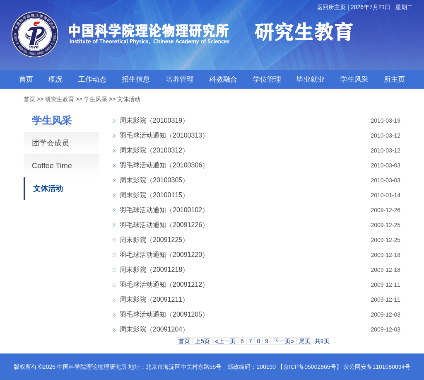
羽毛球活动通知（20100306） (164, 165)
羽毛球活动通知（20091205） (164, 314)
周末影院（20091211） (154, 299)
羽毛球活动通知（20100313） (164, 135)
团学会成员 (50, 143)
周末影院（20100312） (154, 150)
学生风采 (95, 99)
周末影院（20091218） (154, 269)
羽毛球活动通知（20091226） (164, 224)
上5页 (202, 341)
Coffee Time (52, 166)
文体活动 (128, 99)
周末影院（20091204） (154, 329)
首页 (29, 99)
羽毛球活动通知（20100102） (164, 209)
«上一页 (225, 341)
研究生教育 (59, 99)
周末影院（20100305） (154, 180)
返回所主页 (331, 7)
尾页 (305, 341)
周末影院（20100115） (154, 194)
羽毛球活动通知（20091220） (164, 254)
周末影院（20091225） (154, 239)
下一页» (283, 341)
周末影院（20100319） (154, 120)
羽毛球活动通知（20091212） (164, 284)
